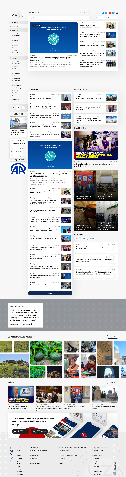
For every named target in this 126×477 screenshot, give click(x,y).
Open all (50, 296)
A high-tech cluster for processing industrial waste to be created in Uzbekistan (43, 99)
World (15, 55)
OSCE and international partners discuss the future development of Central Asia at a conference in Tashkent (44, 205)
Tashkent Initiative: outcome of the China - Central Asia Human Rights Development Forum (43, 109)
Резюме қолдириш (34, 455)
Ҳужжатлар (19, 471)
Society (16, 38)
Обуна (31, 453)
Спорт (18, 463)
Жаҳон (18, 466)
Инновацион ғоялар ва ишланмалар (68, 455)
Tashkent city (17, 63)
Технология (20, 474)
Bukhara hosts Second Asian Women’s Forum (44, 242)
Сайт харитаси (33, 458)
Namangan (17, 78)
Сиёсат (18, 450)
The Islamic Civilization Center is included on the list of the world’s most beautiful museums (89, 100)
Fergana (16, 90)
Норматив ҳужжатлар (99, 453)
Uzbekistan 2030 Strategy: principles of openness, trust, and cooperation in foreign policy (89, 122)
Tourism (16, 52)
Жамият (19, 453)
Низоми (61, 463)
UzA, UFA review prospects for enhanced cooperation (88, 111)
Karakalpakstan (18, 61)
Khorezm (16, 92)
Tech (15, 43)
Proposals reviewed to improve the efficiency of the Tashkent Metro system (90, 45)
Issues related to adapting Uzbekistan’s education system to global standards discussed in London (93, 276)
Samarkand (17, 80)
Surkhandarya (17, 85)
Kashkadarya (17, 73)
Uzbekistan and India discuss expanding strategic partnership (42, 252)
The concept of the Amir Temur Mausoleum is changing (102, 411)
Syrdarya (16, 83)
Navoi (15, 76)
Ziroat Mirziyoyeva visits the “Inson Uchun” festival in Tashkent (43, 261)
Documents (17, 35)
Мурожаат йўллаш (34, 461)
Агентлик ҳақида (98, 450)
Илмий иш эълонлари (64, 450)
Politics (16, 33)
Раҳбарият (96, 458)
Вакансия (96, 466)
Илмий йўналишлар (64, 453)
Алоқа (95, 463)
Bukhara (16, 68)
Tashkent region (18, 88)
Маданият (19, 458)
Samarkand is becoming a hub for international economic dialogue (18, 411)
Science (16, 45)
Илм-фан (19, 455)
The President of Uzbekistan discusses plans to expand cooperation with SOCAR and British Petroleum (92, 65)
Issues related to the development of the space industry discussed (43, 137)
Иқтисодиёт (20, 469)
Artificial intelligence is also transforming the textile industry (94, 167)
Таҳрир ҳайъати (63, 458)
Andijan (16, 66)
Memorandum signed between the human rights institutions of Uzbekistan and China (43, 233)
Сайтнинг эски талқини (35, 463)
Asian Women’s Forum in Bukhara (40, 288)
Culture (16, 48)
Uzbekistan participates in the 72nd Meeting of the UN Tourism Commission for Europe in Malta (44, 224)
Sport (15, 50)
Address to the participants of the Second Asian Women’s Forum (90, 35)
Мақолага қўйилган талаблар (66, 461)
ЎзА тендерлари (98, 455)
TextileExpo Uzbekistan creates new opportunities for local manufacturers (95, 263)
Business (16, 40)
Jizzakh (15, 71)
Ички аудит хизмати (99, 474)
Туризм (18, 461)
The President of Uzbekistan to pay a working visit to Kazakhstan (53, 59)
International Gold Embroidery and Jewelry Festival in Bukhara (43, 214)
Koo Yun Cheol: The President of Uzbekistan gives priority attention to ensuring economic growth (47, 412)
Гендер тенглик (98, 471)
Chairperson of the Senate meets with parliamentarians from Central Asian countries (44, 270)
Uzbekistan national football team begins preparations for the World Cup (95, 251)
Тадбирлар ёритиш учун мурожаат (38, 450)
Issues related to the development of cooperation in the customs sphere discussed (44, 128)
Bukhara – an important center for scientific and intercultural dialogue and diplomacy (44, 118)
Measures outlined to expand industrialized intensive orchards (90, 26)
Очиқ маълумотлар (99, 461)
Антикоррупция (98, 469)
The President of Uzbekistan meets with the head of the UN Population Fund (91, 55)
